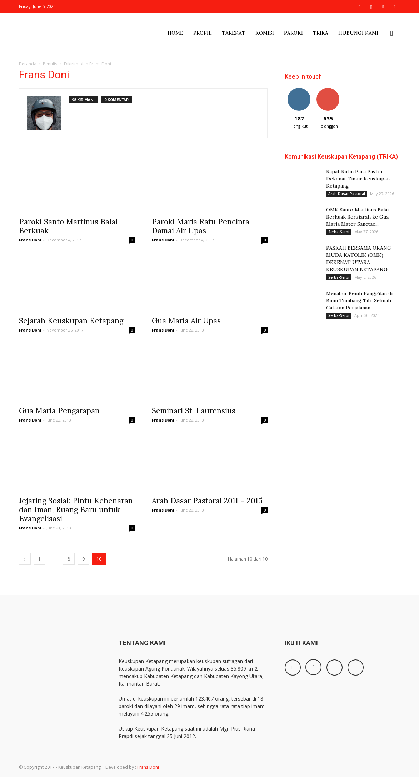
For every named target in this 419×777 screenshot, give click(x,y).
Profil (202, 33)
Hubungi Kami (358, 33)
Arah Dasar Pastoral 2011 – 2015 (207, 500)
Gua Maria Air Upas (186, 320)
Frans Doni (30, 240)
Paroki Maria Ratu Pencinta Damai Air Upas (200, 226)
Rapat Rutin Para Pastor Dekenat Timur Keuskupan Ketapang (358, 178)
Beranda (27, 64)
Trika (320, 33)
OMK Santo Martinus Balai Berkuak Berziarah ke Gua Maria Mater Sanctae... (357, 216)
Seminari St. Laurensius (193, 410)
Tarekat (233, 33)
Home (175, 33)
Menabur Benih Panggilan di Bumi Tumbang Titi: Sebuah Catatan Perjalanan (359, 300)
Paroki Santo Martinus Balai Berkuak (68, 226)
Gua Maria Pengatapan (59, 410)
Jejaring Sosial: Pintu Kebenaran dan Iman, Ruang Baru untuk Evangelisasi (76, 509)
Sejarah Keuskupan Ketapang (71, 320)
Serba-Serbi (338, 231)
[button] (391, 34)
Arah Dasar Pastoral (346, 193)
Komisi (264, 33)
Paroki (293, 33)
